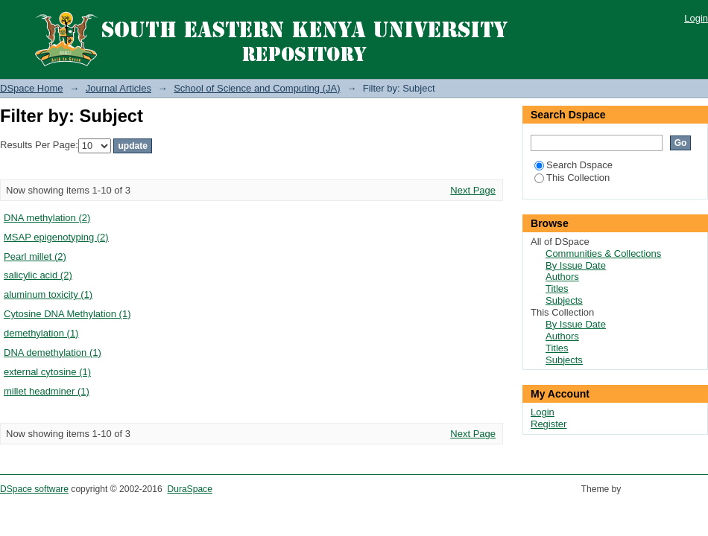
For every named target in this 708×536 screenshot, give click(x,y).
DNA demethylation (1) (52, 352)
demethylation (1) (41, 333)
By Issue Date (576, 265)
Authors (562, 276)
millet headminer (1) (46, 391)
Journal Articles (118, 88)
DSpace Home (31, 88)
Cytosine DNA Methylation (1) (67, 313)
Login (696, 18)
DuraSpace (189, 489)
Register (548, 424)
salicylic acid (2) (38, 275)
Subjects (564, 300)
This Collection (572, 177)
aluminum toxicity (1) (48, 294)
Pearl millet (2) (35, 256)
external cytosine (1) (47, 371)
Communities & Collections (603, 253)
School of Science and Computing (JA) (257, 88)
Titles (557, 288)
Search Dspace (573, 164)
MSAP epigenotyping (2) (56, 237)
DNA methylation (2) (47, 217)
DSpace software (34, 489)
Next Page (473, 190)
